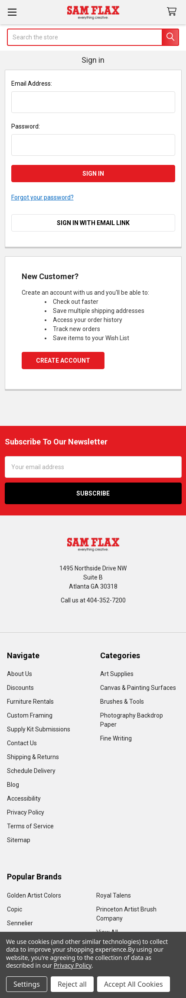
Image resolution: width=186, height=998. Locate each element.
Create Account (63, 360)
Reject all (72, 984)
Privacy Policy (25, 812)
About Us (19, 673)
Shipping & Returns (33, 756)
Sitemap (18, 840)
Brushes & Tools (122, 701)
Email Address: (31, 83)
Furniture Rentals (30, 701)
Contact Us (22, 743)
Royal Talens (113, 895)
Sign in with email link (93, 222)
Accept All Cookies (133, 984)
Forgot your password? (42, 197)
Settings (26, 984)
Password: (25, 126)
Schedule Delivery (31, 770)
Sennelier (20, 923)
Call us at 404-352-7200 (93, 600)
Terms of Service (30, 826)
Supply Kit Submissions (38, 729)
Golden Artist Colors (34, 895)
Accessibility (24, 798)
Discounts (20, 687)
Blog (13, 784)
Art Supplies (117, 673)
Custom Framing (29, 715)
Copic (14, 909)
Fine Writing (116, 738)
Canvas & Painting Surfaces (138, 687)
